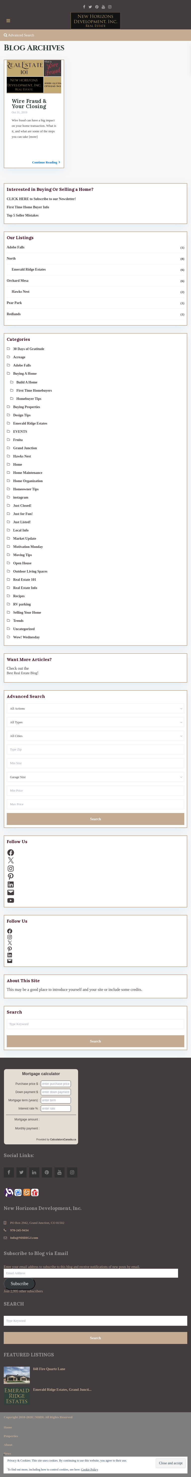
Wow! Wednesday (26, 637)
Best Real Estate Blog (22, 673)
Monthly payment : (27, 1128)
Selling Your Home (27, 612)
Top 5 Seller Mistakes (23, 215)
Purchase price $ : (27, 1084)
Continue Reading (46, 162)
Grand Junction (25, 448)
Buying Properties (26, 407)
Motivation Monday (28, 547)
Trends (18, 621)
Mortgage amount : (27, 1119)
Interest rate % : (29, 1108)
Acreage (19, 357)
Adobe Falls (15, 247)
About (8, 1445)
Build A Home (26, 382)
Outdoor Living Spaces (30, 571)
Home (17, 464)
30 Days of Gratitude (28, 349)
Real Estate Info (25, 588)
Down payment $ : (27, 1092)
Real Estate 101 (24, 580)
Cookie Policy (89, 1469)
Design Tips (22, 415)
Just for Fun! (23, 514)
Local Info (21, 530)
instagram (20, 497)
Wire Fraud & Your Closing (29, 104)
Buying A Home (25, 373)
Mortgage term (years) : (24, 1100)
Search (95, 819)
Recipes (19, 596)
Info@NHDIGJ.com (24, 1238)
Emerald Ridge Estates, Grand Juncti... (62, 1390)
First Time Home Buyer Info (28, 207)
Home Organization (28, 481)
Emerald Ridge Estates (29, 269)
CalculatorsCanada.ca (63, 1139)
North (11, 258)
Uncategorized (24, 629)
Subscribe (19, 1283)
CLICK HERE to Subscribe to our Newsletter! (41, 199)
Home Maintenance (27, 473)
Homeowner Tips (26, 489)
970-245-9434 (19, 1230)
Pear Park (14, 303)
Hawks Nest (20, 292)
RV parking (22, 604)
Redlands (14, 314)
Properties (11, 1436)
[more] (33, 137)
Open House (22, 563)
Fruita (18, 440)
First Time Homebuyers (34, 390)
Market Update (24, 538)
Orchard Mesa (17, 281)
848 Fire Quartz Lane (49, 1369)
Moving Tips (22, 555)
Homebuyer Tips (28, 399)
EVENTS (20, 432)
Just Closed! (22, 506)
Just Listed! (22, 522)
